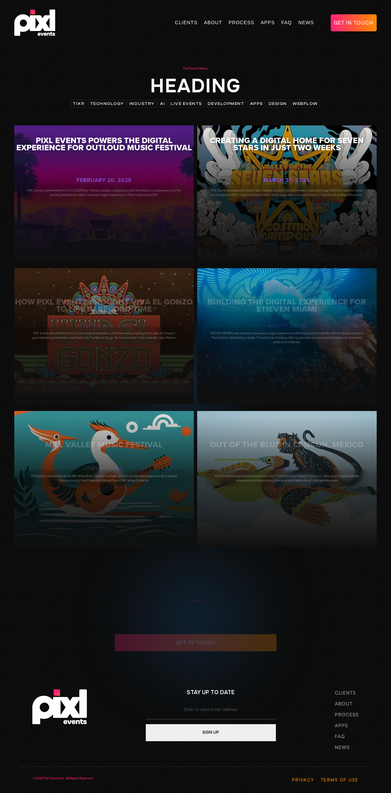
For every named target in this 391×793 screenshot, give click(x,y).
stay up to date (211, 692)
